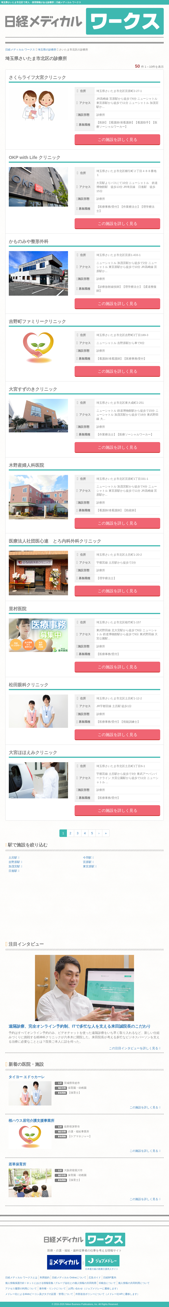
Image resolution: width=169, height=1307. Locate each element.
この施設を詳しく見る (117, 139)
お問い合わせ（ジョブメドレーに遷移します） (93, 1288)
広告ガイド (95, 1277)
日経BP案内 (109, 1277)
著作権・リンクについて (52, 1288)
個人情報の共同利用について (134, 1283)
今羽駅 (88, 857)
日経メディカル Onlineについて (69, 1277)
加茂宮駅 (15, 866)
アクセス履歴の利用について (21, 1288)
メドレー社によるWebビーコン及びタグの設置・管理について (39, 1294)
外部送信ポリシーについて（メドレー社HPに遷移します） (107, 1294)
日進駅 (14, 870)
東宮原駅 (90, 866)
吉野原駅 (15, 862)
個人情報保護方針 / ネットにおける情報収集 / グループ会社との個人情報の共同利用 (50, 1283)
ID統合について (107, 1283)
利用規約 (45, 1277)
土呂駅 (14, 857)
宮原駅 (88, 862)
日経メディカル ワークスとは (21, 1277)
